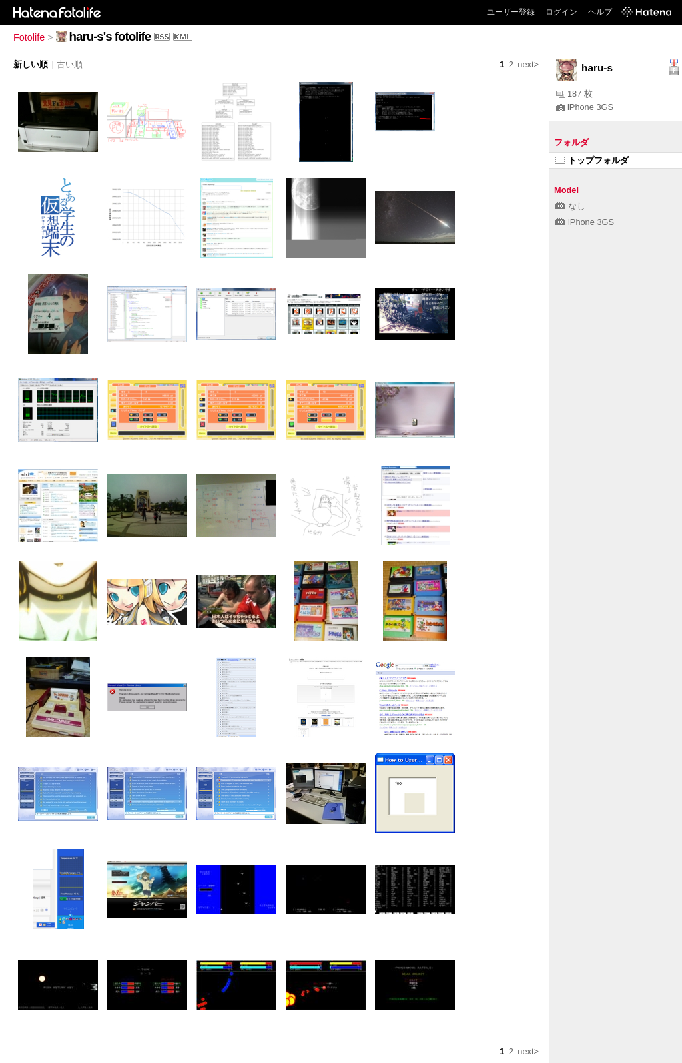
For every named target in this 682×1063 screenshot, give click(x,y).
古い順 (70, 64)
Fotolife (29, 37)
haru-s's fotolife (110, 36)
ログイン (561, 12)
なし (570, 206)
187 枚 (574, 94)
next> (528, 64)
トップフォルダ (592, 160)
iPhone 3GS (584, 107)
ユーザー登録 (511, 12)
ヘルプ (600, 12)
